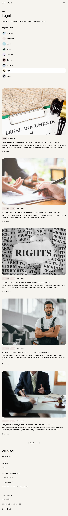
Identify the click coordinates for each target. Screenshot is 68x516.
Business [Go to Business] (10, 55)
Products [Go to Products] (10, 65)
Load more (34, 443)
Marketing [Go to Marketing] (10, 38)
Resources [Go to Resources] (5, 463)
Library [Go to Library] (4, 460)
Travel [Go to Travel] (9, 76)
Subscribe (7, 483)
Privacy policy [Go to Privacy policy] (6, 499)
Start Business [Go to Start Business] (6, 456)
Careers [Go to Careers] (9, 49)
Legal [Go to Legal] (8, 71)
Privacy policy (24, 486)
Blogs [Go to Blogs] (3, 467)
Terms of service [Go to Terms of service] (7, 495)
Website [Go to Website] (9, 44)
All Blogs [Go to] (10, 33)
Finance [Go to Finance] (9, 60)
